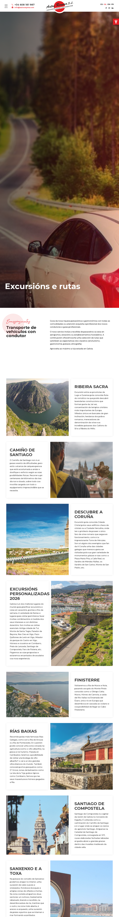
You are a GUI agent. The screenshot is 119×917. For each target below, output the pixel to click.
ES (102, 4)
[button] (116, 22)
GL (105, 4)
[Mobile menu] (6, 5)
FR (112, 4)
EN (109, 4)
